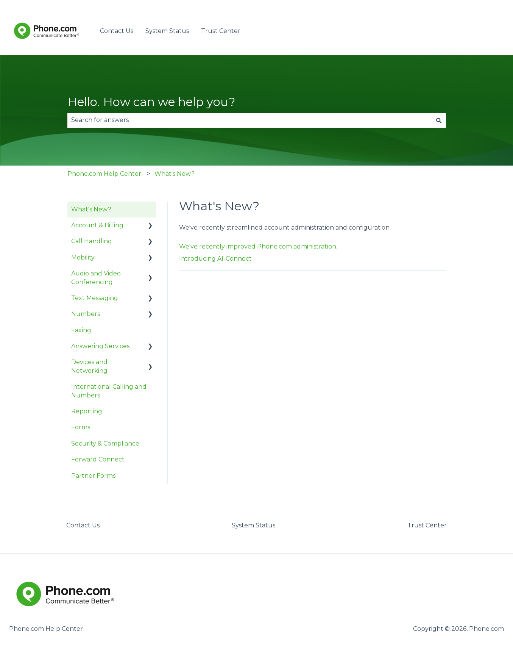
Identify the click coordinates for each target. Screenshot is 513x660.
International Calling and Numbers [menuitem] (109, 391)
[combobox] (249, 120)
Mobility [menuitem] (83, 257)
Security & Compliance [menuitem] (105, 443)
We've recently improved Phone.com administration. (258, 246)
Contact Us (116, 30)
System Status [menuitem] (253, 525)
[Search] (439, 120)
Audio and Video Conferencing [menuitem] (96, 277)
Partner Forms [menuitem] (93, 475)
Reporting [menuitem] (86, 411)
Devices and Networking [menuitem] (89, 366)
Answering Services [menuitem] (100, 346)
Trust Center (220, 30)
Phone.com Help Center (104, 173)
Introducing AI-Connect (215, 258)
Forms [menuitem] (80, 427)
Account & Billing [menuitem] (97, 225)
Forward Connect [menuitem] (98, 459)
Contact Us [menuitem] (83, 525)
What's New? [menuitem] (91, 209)
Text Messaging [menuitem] (94, 298)
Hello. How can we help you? (151, 102)
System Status (167, 30)
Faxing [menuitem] (81, 330)
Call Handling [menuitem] (91, 241)
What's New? (174, 173)
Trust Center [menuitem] (427, 525)
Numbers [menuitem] (85, 313)
